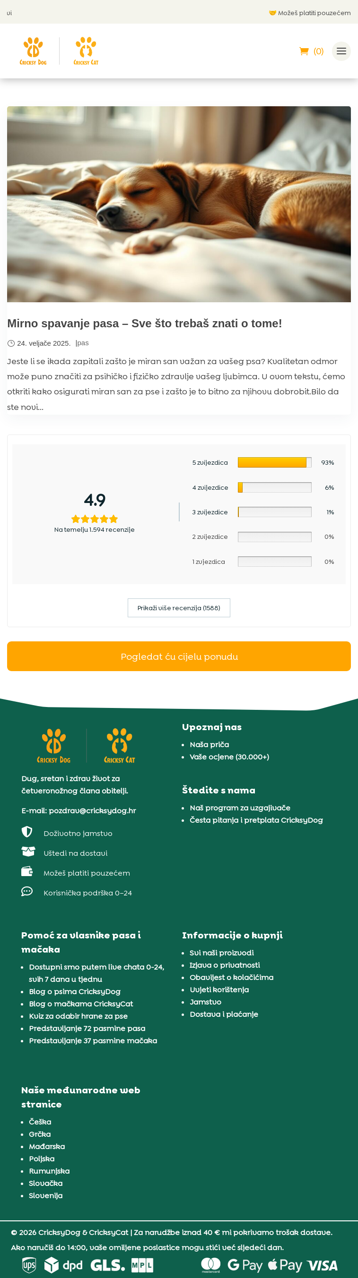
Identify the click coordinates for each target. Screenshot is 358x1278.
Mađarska (47, 1146)
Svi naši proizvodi (221, 953)
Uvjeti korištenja (219, 990)
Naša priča (209, 745)
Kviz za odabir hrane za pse (78, 1016)
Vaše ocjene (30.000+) (229, 757)
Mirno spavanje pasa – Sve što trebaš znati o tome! (144, 323)
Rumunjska (49, 1171)
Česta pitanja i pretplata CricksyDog (256, 820)
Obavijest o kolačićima (231, 977)
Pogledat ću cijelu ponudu (179, 656)
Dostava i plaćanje (224, 1014)
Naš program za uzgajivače (240, 808)
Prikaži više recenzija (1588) (179, 608)
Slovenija (45, 1196)
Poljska (41, 1159)
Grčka (40, 1134)
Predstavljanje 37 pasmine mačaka (93, 1041)
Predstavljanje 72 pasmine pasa (87, 1028)
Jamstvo (205, 1002)
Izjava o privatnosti (225, 965)
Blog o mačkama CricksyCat (81, 1004)
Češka (40, 1122)
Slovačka (45, 1183)
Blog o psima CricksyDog (75, 992)
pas (82, 343)
